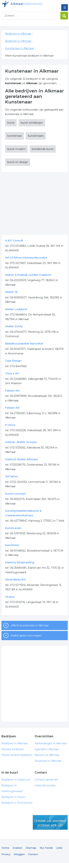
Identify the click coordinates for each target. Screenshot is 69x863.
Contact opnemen (46, 779)
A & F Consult (14, 240)
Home (5, 847)
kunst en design (17, 162)
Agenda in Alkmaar (47, 749)
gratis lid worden (50, 822)
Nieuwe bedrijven (12, 749)
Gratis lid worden (45, 785)
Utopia (9, 596)
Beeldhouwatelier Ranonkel (24, 343)
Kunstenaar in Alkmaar (19, 48)
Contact (33, 854)
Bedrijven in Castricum (15, 779)
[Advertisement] (34, 203)
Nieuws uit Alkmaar (47, 755)
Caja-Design (13, 360)
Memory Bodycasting (19, 562)
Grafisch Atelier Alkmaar (21, 459)
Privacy (5, 854)
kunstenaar (14, 135)
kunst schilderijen (32, 122)
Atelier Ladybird (16, 309)
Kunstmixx (12, 545)
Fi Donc (10, 425)
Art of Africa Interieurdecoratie (26, 257)
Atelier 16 (11, 292)
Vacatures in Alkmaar (48, 760)
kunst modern (16, 149)
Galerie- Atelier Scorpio (21, 442)
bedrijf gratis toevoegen (26, 635)
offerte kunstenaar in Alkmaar (30, 625)
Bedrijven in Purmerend (16, 802)
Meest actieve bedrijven (16, 755)
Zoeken (17, 847)
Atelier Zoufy (14, 326)
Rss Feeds (46, 847)
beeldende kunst (43, 149)
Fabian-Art (12, 390)
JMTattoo (11, 476)
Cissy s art (12, 373)
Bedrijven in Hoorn (13, 797)
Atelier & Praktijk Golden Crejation (28, 275)
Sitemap (31, 847)
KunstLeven (13, 528)
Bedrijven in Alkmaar (28, 4)
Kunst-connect (15, 493)
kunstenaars (36, 135)
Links (59, 847)
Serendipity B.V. (15, 579)
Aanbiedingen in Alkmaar (51, 743)
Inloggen (19, 854)
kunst (11, 122)
